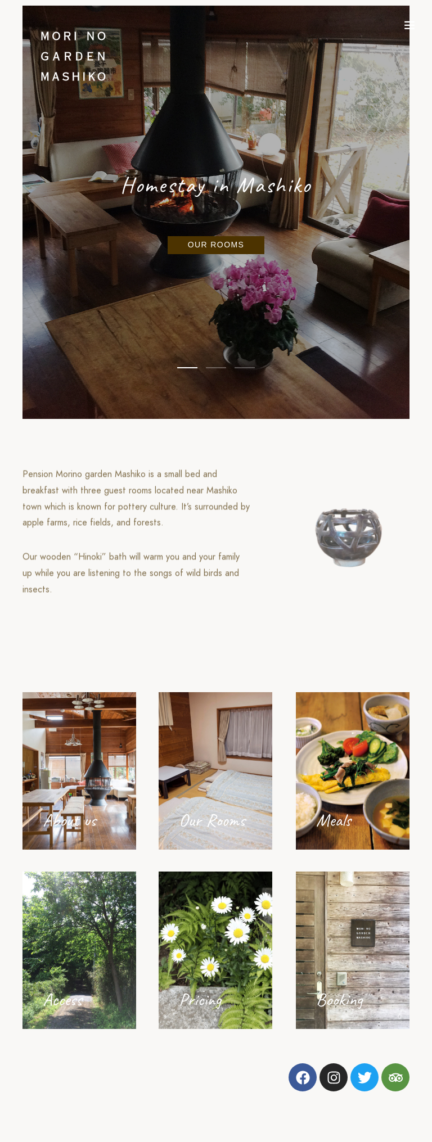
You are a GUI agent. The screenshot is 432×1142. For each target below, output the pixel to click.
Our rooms (216, 244)
